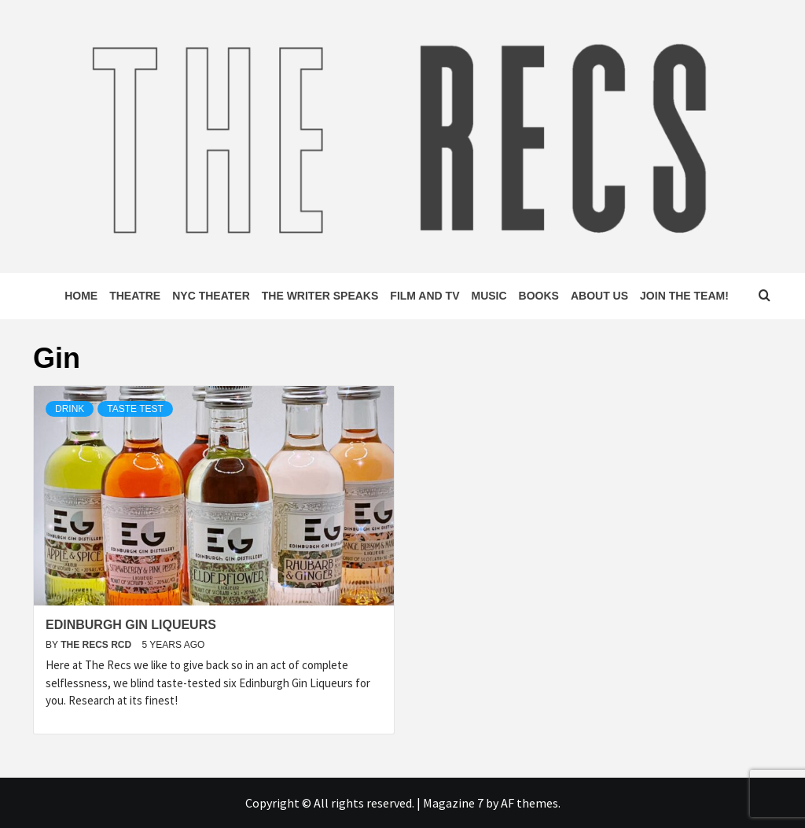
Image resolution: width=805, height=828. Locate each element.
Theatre (134, 295)
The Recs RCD (97, 644)
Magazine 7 (453, 803)
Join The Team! (684, 295)
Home (80, 295)
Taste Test (135, 408)
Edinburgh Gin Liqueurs (131, 624)
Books (539, 295)
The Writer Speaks (320, 295)
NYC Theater (211, 295)
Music (488, 295)
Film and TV (424, 295)
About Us (599, 295)
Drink (69, 408)
